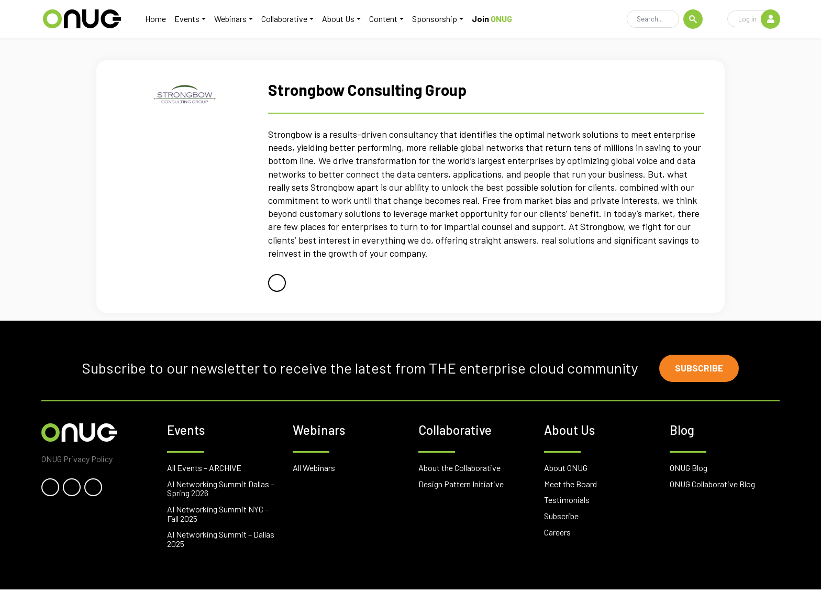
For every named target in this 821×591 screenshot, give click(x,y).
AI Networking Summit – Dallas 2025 (220, 540)
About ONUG (565, 469)
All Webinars (314, 469)
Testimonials (567, 501)
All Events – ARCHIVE (204, 469)
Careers (557, 534)
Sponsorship (440, 19)
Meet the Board (570, 485)
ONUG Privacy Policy (77, 460)
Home (161, 19)
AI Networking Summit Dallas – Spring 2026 (220, 490)
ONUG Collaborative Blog (712, 485)
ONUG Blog (688, 469)
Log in (759, 19)
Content (389, 19)
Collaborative (290, 19)
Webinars (236, 19)
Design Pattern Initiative (461, 485)
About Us (344, 19)
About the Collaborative (459, 469)
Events (192, 19)
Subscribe (701, 369)
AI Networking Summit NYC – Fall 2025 (218, 515)
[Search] (653, 20)
